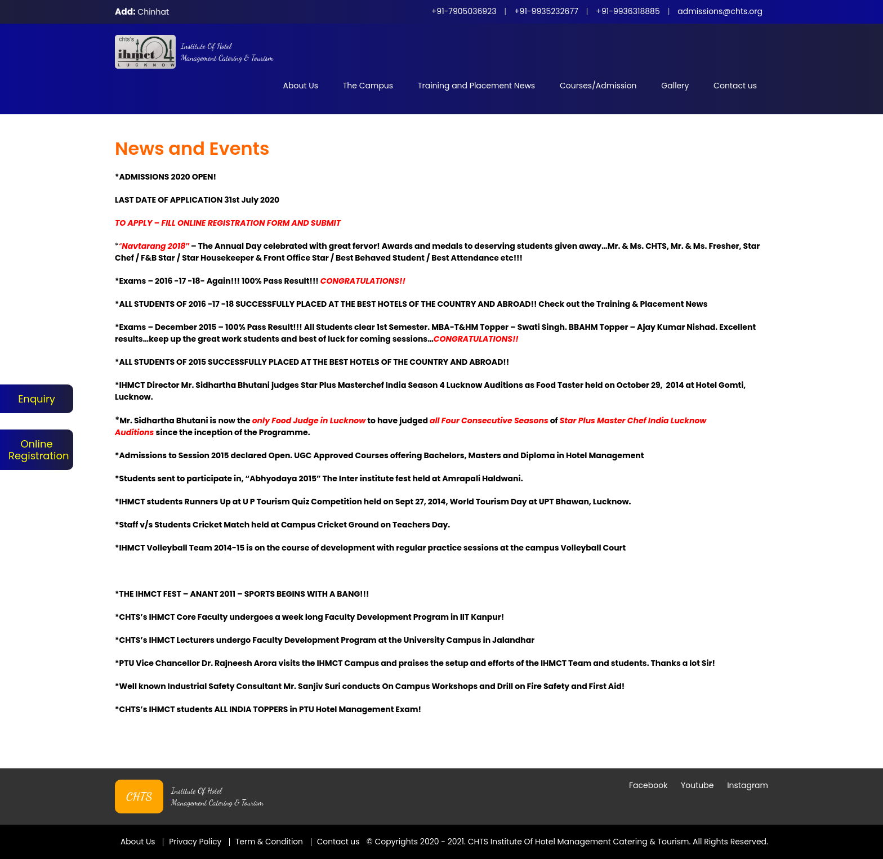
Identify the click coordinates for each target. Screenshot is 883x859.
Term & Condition (271, 830)
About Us (300, 85)
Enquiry (36, 399)
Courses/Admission (598, 85)
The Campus (368, 85)
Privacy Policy (196, 830)
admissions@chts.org (719, 11)
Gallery (675, 85)
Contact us (735, 85)
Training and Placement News (476, 85)
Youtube (697, 773)
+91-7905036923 (464, 11)
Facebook (648, 773)
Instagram (747, 773)
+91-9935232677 (546, 11)
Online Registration (36, 450)
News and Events (192, 148)
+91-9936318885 (627, 11)
